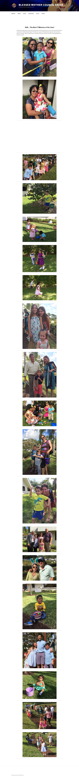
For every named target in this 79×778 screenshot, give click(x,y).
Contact (43, 13)
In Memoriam (31, 13)
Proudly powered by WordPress (17, 775)
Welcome (13, 13)
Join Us (37, 13)
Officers (19, 13)
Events (24, 13)
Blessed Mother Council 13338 (41, 5)
